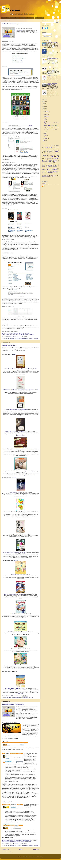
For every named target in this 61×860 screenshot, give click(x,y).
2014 (44, 140)
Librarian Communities (53, 160)
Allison (44, 183)
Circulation (44, 151)
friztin (34, 856)
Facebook (44, 155)
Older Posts (36, 849)
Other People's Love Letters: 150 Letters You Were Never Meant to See (17, 448)
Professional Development (52, 166)
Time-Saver (35, 338)
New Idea (57, 162)
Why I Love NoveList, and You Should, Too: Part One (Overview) (15, 333)
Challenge (48, 150)
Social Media (9, 17)
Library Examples (53, 161)
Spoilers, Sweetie (39, 17)
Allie (57, 146)
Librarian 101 (19, 338)
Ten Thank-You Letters (15, 613)
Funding (53, 155)
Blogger (42, 856)
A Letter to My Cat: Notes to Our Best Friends (14, 431)
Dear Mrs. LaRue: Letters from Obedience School (14, 594)
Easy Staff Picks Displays (52, 75)
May (45, 131)
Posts (44, 34)
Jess (52, 157)
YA (32, 697)
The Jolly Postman (12, 631)
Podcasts (43, 165)
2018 (44, 104)
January (46, 138)
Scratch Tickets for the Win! (52, 42)
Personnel (55, 164)
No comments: (16, 336)
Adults (6, 697)
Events (56, 153)
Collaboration (50, 151)
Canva (43, 150)
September (46, 116)
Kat (15, 338)
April (45, 133)
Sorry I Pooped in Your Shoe (29, 475)
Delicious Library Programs (52, 90)
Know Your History (48, 158)
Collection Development (9, 338)
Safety (49, 171)
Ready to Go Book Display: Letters (9, 345)
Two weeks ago (19, 30)
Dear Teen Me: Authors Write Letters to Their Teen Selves (14, 552)
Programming (45, 168)
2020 (44, 101)
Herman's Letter (14, 648)
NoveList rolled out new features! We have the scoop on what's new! (16, 841)
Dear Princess (16, 664)
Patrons (49, 164)
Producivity (43, 166)
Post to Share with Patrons (52, 165)
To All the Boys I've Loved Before (15, 534)
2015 (44, 109)
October (46, 114)
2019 (44, 103)
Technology (22, 17)
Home (20, 849)
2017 (44, 106)
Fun (50, 155)
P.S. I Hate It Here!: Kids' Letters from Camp (14, 688)
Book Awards (54, 148)
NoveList (45, 164)
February (46, 136)
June (45, 121)
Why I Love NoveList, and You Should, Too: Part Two (12, 24)
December (46, 111)
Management (44, 162)
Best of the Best (48, 148)
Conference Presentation (55, 152)
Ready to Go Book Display (26, 697)
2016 (44, 108)
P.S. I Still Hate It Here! (20, 693)
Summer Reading (49, 173)
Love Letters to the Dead (15, 492)
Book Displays (30, 17)
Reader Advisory (25, 338)
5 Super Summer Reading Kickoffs (50, 129)
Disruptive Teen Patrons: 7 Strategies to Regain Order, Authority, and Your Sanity (52, 68)
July (45, 119)
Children (9, 697)
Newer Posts (5, 849)
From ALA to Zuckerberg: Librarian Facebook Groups (52, 50)
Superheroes (56, 173)
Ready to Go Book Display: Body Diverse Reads (52, 84)
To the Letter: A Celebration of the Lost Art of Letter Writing (15, 409)
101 (3, 17)
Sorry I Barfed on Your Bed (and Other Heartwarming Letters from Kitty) (18, 471)
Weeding (48, 176)
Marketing (16, 17)
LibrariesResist (44, 161)
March (45, 135)
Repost (46, 171)
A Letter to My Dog (21, 435)
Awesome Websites (48, 147)
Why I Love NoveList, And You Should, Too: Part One (13, 704)
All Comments (46, 36)
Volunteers (44, 176)
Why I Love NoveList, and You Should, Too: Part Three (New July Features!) (18, 334)
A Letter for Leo (14, 574)
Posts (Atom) (9, 851)
